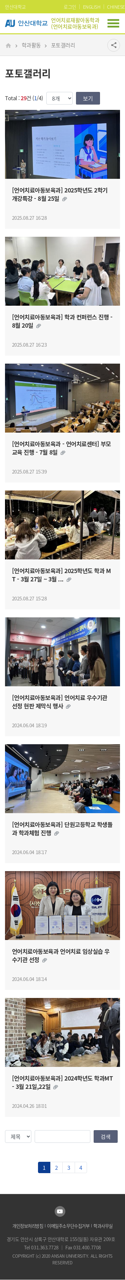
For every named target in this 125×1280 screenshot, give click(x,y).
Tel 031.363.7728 (42, 1247)
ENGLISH (92, 6)
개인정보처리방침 (27, 1226)
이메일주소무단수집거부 (68, 1226)
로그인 (70, 6)
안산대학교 (15, 6)
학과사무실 (103, 1226)
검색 (106, 1136)
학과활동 (31, 45)
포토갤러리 (63, 45)
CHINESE (116, 6)
